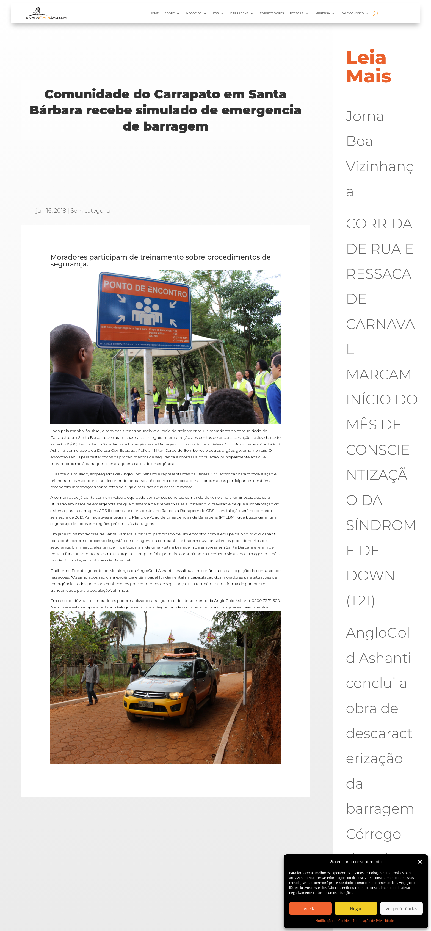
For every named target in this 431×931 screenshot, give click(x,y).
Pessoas (296, 13)
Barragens (239, 13)
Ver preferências (401, 908)
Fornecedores (272, 13)
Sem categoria (90, 210)
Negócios (193, 13)
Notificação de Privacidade (373, 920)
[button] (420, 861)
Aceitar (310, 908)
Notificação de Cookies (333, 920)
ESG (216, 13)
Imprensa (322, 13)
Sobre (170, 13)
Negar (356, 908)
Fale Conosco (352, 13)
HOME (154, 13)
